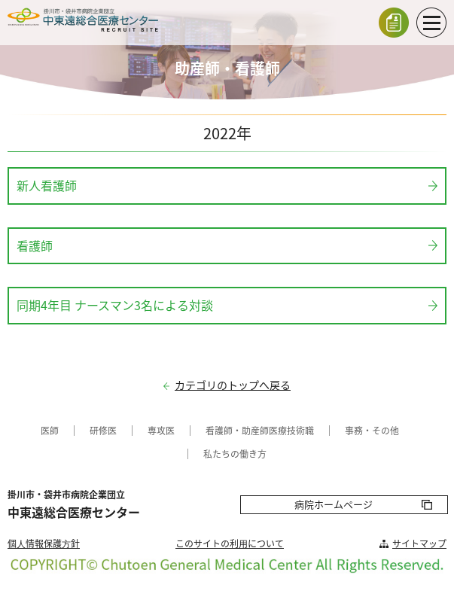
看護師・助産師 (237, 430)
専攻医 (161, 430)
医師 (50, 430)
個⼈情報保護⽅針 (44, 543)
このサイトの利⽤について (229, 543)
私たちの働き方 (235, 454)
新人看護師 (47, 185)
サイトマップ (419, 543)
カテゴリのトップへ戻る (233, 385)
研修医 (103, 430)
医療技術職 (291, 430)
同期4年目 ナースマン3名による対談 (115, 305)
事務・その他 (372, 430)
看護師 (35, 245)
